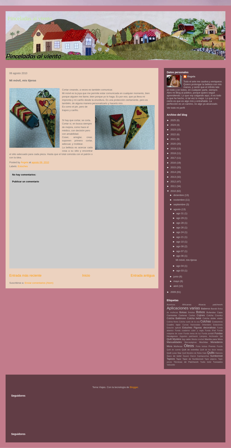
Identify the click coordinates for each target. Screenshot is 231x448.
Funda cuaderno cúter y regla (189, 331)
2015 (173, 167)
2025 (173, 120)
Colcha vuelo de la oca (189, 322)
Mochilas (203, 342)
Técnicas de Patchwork (186, 362)
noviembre (179, 199)
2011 (173, 186)
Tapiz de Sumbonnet (192, 359)
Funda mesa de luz (192, 334)
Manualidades (174, 342)
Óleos (189, 345)
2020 (173, 143)
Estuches (23, 166)
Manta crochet (198, 339)
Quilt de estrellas (190, 349)
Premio (212, 346)
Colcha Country (215, 315)
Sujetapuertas (203, 356)
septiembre (179, 204)
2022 (173, 134)
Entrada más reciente (25, 275)
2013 (173, 176)
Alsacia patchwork (211, 304)
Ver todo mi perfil (176, 107)
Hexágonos (172, 336)
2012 (173, 181)
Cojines (201, 315)
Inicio (86, 275)
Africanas (186, 304)
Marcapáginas (191, 342)
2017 (173, 157)
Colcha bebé (194, 318)
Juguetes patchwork (188, 336)
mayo (176, 281)
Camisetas (172, 315)
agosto (177, 209)
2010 (173, 191)
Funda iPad (210, 331)
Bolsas (183, 312)
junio (176, 276)
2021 (173, 139)
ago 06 (180, 255)
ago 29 (180, 218)
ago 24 (180, 232)
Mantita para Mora (214, 339)
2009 (173, 292)
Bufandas (211, 312)
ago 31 (180, 213)
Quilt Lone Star (174, 353)
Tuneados (218, 362)
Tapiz (178, 359)
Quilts (211, 352)
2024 (173, 125)
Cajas (220, 312)
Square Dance (189, 356)
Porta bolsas (201, 346)
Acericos (171, 304)
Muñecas (178, 346)
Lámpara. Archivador (208, 336)
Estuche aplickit (174, 328)
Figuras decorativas (205, 327)
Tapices (171, 358)
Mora (169, 346)
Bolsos (200, 312)
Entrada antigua (143, 275)
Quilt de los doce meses (211, 350)
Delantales (206, 325)
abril (176, 286)
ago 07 (180, 251)
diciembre (179, 195)
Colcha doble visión (212, 318)
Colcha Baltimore (176, 318)
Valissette (171, 365)
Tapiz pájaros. (211, 359)
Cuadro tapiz (174, 324)
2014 (173, 172)
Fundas (219, 333)
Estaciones (218, 325)
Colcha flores (172, 322)
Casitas (192, 315)
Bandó (214, 308)
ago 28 (180, 222)
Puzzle (220, 346)
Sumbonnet (216, 355)
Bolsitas (191, 312)
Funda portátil (208, 334)
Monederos (217, 342)
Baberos (205, 308)
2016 (173, 162)
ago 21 (180, 237)
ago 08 (180, 246)
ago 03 (180, 270)
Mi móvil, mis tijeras (186, 260)
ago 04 (180, 266)
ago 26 (180, 227)
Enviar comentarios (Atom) (39, 282)
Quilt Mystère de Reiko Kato (194, 353)
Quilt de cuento (174, 350)
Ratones (219, 353)
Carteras (183, 315)
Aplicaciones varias (183, 308)
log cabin (186, 339)
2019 (173, 148)
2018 (173, 153)
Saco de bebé (174, 356)
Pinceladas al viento (29, 18)
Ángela (191, 76)
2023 (173, 129)
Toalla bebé (205, 362)
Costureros (217, 321)
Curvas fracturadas (191, 325)
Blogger (134, 387)
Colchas (205, 321)
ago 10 (180, 241)
